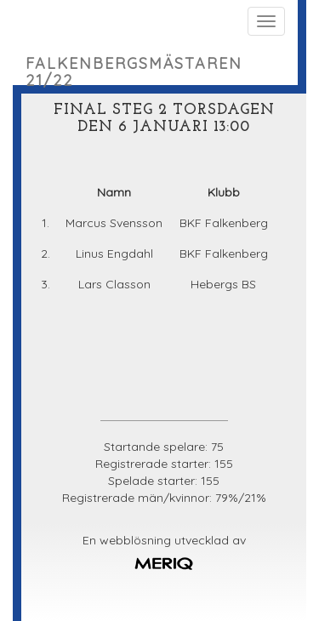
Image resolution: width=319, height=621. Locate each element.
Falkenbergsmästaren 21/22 (134, 69)
